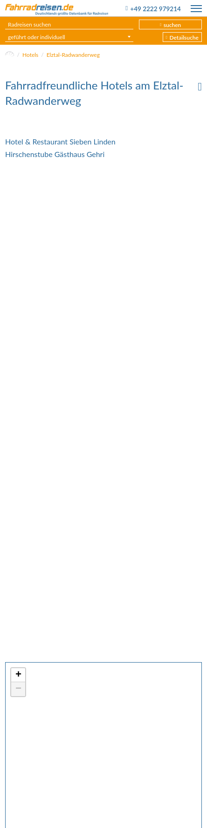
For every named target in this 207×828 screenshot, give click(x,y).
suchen (172, 24)
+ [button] (18, 675)
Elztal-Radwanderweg (73, 54)
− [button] (18, 689)
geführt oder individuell (36, 37)
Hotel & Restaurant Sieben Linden (60, 141)
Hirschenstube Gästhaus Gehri (54, 154)
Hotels (30, 54)
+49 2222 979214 (155, 9)
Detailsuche (184, 37)
